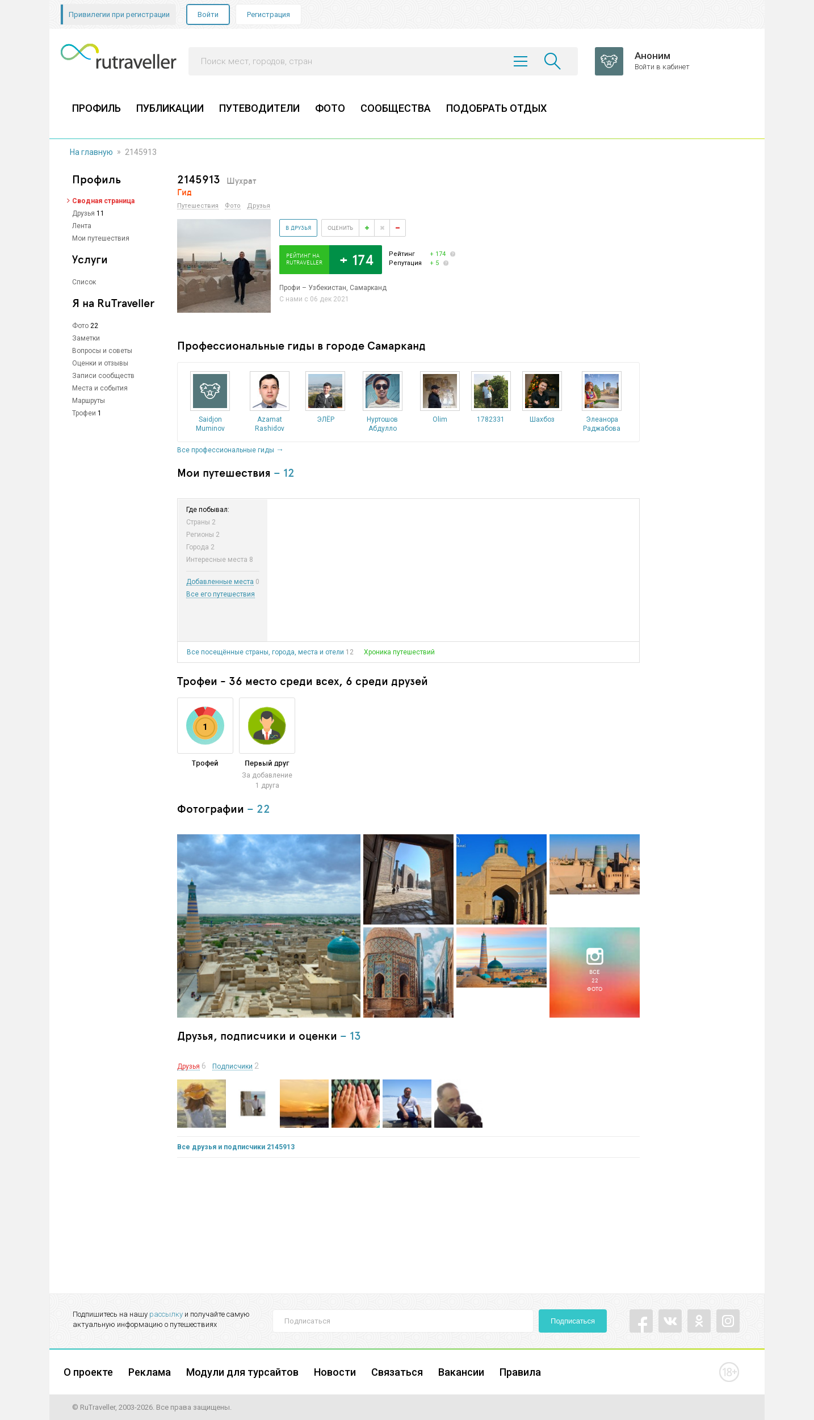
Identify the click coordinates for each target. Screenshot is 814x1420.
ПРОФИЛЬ (96, 108)
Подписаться (573, 1321)
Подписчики (232, 1066)
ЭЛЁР (325, 419)
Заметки (86, 338)
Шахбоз (542, 419)
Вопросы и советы (102, 351)
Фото (80, 326)
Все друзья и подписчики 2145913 (236, 1147)
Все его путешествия (220, 594)
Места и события (100, 388)
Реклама (149, 1372)
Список (84, 282)
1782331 (491, 419)
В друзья (298, 228)
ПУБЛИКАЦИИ (170, 108)
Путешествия (198, 206)
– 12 (284, 472)
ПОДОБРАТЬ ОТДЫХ (496, 108)
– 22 (258, 808)
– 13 (350, 1035)
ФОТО (330, 108)
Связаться (397, 1372)
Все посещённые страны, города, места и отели (265, 652)
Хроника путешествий (399, 652)
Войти (208, 14)
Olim (440, 419)
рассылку (166, 1314)
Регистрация (268, 14)
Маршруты (88, 401)
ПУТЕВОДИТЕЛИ (259, 108)
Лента (81, 226)
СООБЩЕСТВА (395, 108)
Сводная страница (103, 201)
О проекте (88, 1372)
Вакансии (461, 1372)
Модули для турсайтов (242, 1372)
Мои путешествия (100, 238)
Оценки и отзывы (100, 363)
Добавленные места (220, 582)
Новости (335, 1372)
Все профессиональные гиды (225, 450)
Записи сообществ (103, 376)
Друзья (83, 213)
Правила (520, 1372)
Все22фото (594, 980)
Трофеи (84, 413)
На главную (91, 152)
